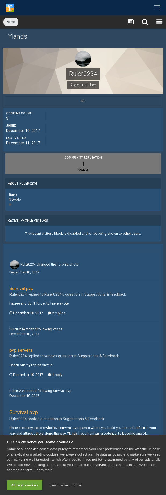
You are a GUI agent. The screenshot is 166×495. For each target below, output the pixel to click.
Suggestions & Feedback (105, 294)
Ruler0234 (28, 264)
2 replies (56, 313)
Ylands (17, 36)
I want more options (65, 485)
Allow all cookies (24, 485)
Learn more (43, 472)
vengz (57, 329)
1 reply (55, 375)
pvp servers (21, 350)
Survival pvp (21, 288)
